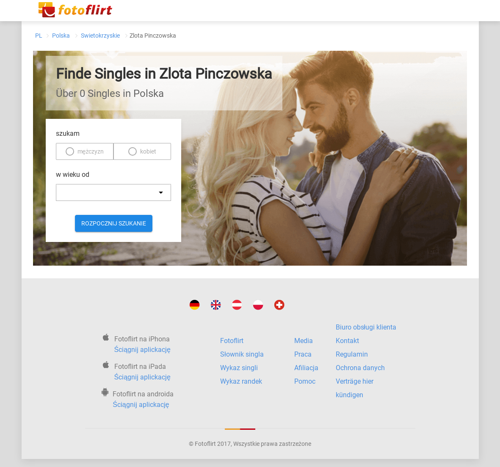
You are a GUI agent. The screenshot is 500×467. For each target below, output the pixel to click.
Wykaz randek (241, 381)
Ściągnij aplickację (142, 350)
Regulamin (352, 354)
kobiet (148, 151)
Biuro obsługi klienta (366, 327)
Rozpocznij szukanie (113, 223)
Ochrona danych (360, 368)
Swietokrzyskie (100, 35)
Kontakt (347, 341)
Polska (61, 35)
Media (303, 341)
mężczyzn (90, 151)
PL (38, 35)
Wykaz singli (239, 368)
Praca (303, 354)
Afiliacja (306, 368)
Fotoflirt (231, 341)
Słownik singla (242, 354)
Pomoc (304, 381)
